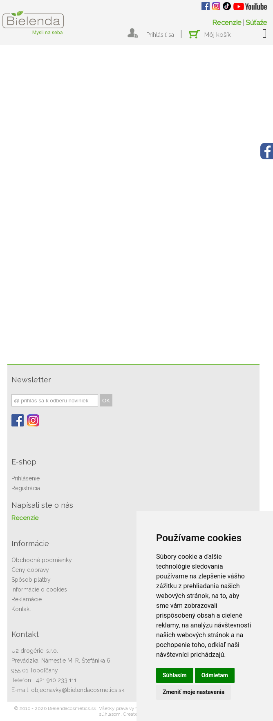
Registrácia (25, 488)
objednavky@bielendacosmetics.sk (77, 690)
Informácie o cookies (39, 589)
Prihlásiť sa (160, 34)
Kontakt (21, 609)
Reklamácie (26, 599)
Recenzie (227, 22)
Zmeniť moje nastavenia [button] (193, 692)
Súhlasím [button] (175, 675)
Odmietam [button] (214, 675)
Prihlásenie (25, 478)
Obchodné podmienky (41, 560)
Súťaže (256, 22)
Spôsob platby (31, 579)
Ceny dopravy (30, 570)
